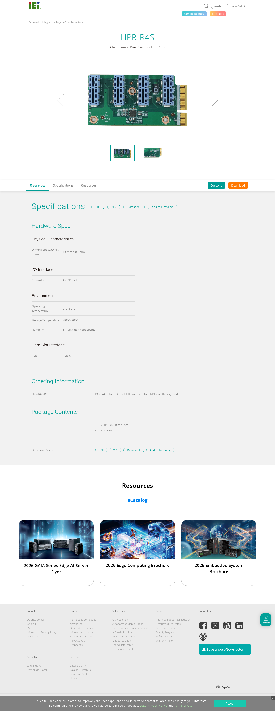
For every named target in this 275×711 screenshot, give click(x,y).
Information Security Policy (41, 632)
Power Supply (77, 640)
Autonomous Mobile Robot (127, 623)
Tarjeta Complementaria (69, 22)
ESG (29, 628)
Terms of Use (183, 705)
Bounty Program (165, 632)
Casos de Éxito (78, 665)
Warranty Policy (164, 640)
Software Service (165, 636)
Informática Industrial (82, 632)
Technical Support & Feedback (173, 619)
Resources (89, 185)
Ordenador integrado (41, 22)
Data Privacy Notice (154, 705)
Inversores (33, 636)
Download (238, 185)
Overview (37, 185)
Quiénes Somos (35, 619)
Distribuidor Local (37, 669)
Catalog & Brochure (81, 669)
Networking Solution (123, 636)
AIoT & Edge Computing (83, 619)
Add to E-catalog (162, 207)
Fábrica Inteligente (122, 644)
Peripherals (76, 644)
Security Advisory (165, 628)
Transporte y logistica (124, 649)
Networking (76, 623)
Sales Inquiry (34, 665)
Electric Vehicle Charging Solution (130, 628)
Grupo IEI (32, 623)
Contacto (216, 185)
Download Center (79, 674)
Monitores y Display (81, 636)
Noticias (74, 678)
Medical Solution (121, 640)
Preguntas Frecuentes (168, 623)
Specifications (63, 185)
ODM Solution (120, 619)
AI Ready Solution (122, 632)
